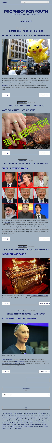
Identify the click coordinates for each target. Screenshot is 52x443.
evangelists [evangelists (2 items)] (16, 419)
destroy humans (19, 361)
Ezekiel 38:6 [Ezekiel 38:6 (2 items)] (24, 419)
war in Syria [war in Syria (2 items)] (10, 428)
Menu (5, 2)
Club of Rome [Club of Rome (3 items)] (12, 417)
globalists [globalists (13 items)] (30, 419)
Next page (38, 380)
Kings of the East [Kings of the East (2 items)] (25, 421)
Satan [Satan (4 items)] (18, 424)
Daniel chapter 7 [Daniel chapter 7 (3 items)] (21, 417)
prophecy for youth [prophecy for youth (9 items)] (39, 422)
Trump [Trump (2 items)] (36, 426)
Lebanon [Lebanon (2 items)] (33, 421)
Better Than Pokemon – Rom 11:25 (26, 31)
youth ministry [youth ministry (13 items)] (18, 428)
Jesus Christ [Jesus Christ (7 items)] (16, 421)
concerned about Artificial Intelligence (13, 363)
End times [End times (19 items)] (40, 417)
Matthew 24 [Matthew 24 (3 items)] (13, 422)
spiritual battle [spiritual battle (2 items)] (25, 424)
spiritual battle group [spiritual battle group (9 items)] (35, 424)
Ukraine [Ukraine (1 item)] (41, 426)
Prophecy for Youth (21, 27)
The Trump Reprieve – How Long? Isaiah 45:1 (26, 164)
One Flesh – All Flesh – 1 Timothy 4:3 (26, 106)
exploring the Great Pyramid (39, 295)
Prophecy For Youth (26, 11)
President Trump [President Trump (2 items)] (28, 422)
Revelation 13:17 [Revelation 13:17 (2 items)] (6, 424)
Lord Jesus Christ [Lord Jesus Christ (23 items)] (40, 421)
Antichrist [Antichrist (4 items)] (25, 413)
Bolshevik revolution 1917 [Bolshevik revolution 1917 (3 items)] (37, 415)
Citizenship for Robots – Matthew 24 (26, 314)
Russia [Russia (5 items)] (14, 424)
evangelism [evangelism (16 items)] (9, 419)
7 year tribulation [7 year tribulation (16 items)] (17, 413)
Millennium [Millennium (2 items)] (20, 422)
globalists (7, 222)
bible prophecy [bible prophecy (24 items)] (33, 413)
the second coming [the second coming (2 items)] (28, 426)
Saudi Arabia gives (7, 359)
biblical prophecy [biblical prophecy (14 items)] (24, 415)
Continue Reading (45, 95)
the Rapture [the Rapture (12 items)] (19, 426)
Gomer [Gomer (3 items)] (36, 419)
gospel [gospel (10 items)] (41, 419)
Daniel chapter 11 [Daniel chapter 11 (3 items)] (32, 417)
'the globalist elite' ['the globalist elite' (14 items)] (7, 413)
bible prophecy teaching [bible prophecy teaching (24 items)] (12, 415)
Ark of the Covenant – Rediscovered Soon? (26, 250)
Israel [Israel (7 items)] (10, 421)
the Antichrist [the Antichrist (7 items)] (11, 426)
